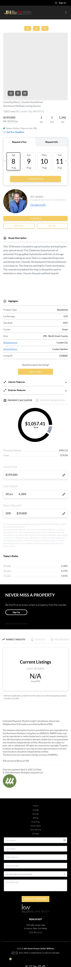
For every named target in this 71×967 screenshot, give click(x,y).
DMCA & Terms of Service (38, 963)
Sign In (60, 3)
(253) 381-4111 (35, 911)
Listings (35, 789)
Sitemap (55, 963)
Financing (35, 801)
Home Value (36, 805)
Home (35, 785)
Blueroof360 (34, 960)
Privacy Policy (18, 963)
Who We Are (35, 809)
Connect (35, 813)
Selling (35, 797)
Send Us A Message (35, 878)
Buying (35, 793)
